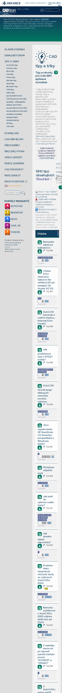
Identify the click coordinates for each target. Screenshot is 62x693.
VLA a (7, 247)
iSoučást (51, 209)
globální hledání (51, 220)
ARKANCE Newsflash (45, 136)
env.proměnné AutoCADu (16, 111)
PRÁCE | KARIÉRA (14, 163)
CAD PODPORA (46, 158)
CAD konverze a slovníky (16, 99)
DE (59, 5)
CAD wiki (10, 126)
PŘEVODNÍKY (12, 145)
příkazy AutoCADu (14, 105)
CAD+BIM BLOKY (14, 139)
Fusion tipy (10, 77)
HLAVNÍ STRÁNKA (15, 49)
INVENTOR (14, 212)
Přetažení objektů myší (46, 470)
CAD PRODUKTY (14, 169)
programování (12, 117)
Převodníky (38, 26)
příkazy (7, 28)
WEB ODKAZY (13, 175)
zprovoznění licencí (14, 96)
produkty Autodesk (14, 114)
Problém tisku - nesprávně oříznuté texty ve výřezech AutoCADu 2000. (46, 574)
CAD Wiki (53, 227)
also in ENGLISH (13, 186)
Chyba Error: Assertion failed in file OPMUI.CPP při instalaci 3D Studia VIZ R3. (46, 279)
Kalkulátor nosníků (35, 24)
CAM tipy (10, 89)
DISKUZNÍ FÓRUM (15, 55)
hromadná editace (13, 243)
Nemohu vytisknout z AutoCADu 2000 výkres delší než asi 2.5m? (46, 615)
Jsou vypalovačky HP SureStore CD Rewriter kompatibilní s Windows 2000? (46, 434)
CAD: (58, 164)
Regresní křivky (20, 26)
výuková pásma (12, 120)
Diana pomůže (11, 245)
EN (58, 3)
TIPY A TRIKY (12, 61)
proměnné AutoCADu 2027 (23, 28)
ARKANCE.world (43, 222)
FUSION (12, 232)
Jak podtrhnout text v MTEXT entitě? (45, 354)
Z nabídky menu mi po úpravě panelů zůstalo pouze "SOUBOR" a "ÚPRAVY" (46, 654)
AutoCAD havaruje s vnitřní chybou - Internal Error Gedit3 (47, 317)
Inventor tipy (11, 68)
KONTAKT (42, 3)
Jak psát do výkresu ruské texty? (46, 501)
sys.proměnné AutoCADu (16, 108)
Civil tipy (10, 74)
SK (54, 3)
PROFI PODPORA (14, 181)
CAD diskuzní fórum (45, 144)
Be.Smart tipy (12, 86)
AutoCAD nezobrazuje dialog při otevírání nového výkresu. (46, 393)
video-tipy (10, 93)
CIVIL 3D (13, 225)
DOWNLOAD (12, 133)
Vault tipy (10, 83)
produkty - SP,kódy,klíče (15, 102)
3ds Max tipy (11, 80)
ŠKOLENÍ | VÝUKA (15, 151)
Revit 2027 (17, 24)
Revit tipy (10, 71)
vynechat (42, 197)
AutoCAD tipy (12, 65)
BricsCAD (9, 251)
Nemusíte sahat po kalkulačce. (46, 244)
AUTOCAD (14, 206)
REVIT (11, 219)
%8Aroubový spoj (12, 249)
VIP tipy (9, 123)
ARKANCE (30, 3)
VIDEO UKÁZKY (13, 157)
